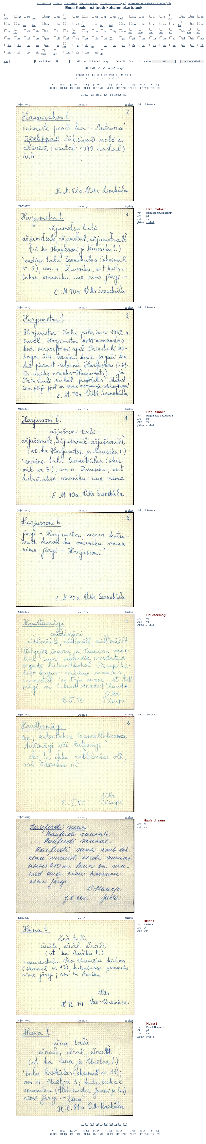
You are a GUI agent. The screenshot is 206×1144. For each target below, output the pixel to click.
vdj (201, 45)
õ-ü (117, 78)
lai (46, 31)
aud (33, 18)
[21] (83, 94)
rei (174, 38)
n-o (126, 74)
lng (86, 31)
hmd (120, 18)
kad (33, 25)
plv (96, 38)
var (183, 45)
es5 (113, 68)
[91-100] (154, 84)
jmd (170, 18)
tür (143, 45)
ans (28, 16)
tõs (133, 45)
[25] (101, 94)
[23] (92, 94)
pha (47, 38)
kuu (9, 31)
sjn (77, 45)
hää (134, 16)
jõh (201, 16)
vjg (28, 52)
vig (9, 52)
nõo (198, 32)
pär (123, 38)
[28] (116, 94)
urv (154, 45)
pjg (77, 38)
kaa (24, 25)
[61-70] (119, 84)
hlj (105, 16)
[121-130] (75, 88)
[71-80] (131, 84)
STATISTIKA (70, 3)
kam (47, 24)
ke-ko (104, 74)
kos (134, 24)
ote (9, 38)
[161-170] (121, 88)
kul (201, 24)
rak (143, 38)
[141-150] (98, 88)
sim (64, 46)
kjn (101, 25)
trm (114, 45)
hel (86, 16)
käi (28, 31)
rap (164, 38)
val (174, 45)
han (64, 18)
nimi (6, 61)
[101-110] (52, 88)
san (46, 45)
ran (154, 38)
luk (96, 31)
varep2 (120, 68)
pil (67, 38)
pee (37, 38)
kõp (15, 32)
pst (105, 38)
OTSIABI (57, 3)
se (58, 45)
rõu (19, 45)
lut (105, 31)
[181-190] (143, 88)
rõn (9, 45)
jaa (154, 16)
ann (19, 16)
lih (67, 31)
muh (151, 32)
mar (124, 31)
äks (96, 52)
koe (124, 24)
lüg (114, 31)
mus (161, 32)
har (77, 16)
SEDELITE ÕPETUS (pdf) (113, 3)
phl (58, 38)
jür (18, 24)
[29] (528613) (23, 917)
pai (18, 38)
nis (183, 31)
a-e (87, 74)
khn (83, 25)
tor (105, 45)
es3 (103, 68)
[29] (120, 94)
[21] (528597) (23, 104)
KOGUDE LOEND (88, 3)
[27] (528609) (23, 714)
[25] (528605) (23, 510)
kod (110, 25)
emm (47, 16)
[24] (97, 94)
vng (55, 54)
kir (96, 24)
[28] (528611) (23, 817)
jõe (192, 16)
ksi (192, 24)
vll (37, 52)
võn (77, 52)
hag (58, 16)
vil (18, 52)
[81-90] (142, 84)
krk (164, 24)
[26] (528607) (23, 612)
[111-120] (63, 88)
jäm (9, 24)
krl (174, 24)
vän (87, 52)
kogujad (80, 74)
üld (101, 54)
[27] (111, 94)
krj (154, 24)
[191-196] (155, 88)
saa (37, 45)
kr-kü (111, 74)
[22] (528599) (23, 206)
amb (6, 18)
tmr (92, 46)
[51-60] (108, 84)
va (102, 78)
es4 (108, 68)
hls (114, 16)
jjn (164, 16)
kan (58, 24)
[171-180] (132, 88)
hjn (96, 16)
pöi (133, 38)
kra (143, 24)
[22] (87, 94)
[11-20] (62, 84)
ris (192, 38)
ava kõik (150, 222)
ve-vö (111, 78)
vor (68, 52)
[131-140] (86, 88)
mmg (140, 32)
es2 (98, 68)
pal (28, 38)
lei (58, 31)
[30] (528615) (23, 1020)
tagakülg (129, 104)
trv (123, 45)
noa (189, 32)
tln (86, 45)
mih (130, 32)
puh (110, 39)
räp (28, 45)
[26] (106, 94)
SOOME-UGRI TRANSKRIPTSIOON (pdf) (149, 3)
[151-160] (109, 88)
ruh (202, 38)
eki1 (86, 68)
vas (192, 45)
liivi (74, 32)
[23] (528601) (23, 307)
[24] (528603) (23, 409)
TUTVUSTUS (44, 3)
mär (170, 32)
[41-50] (96, 84)
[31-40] (85, 84)
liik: (58, 61)
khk (77, 24)
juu (183, 16)
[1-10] (51, 84)
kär (37, 31)
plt (86, 38)
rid (183, 38)
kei (67, 24)
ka (98, 74)
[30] (125, 94)
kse (179, 25)
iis (143, 16)
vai (164, 45)
